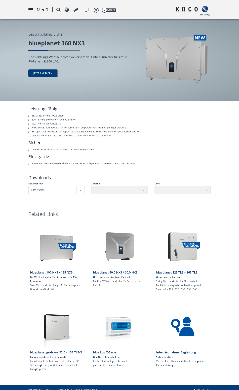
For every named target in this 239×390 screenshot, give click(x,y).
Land (157, 184)
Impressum (34, 385)
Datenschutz (62, 385)
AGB (48, 385)
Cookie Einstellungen (86, 385)
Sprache (95, 184)
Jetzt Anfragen (42, 73)
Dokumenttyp (35, 184)
